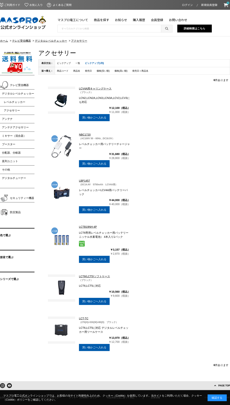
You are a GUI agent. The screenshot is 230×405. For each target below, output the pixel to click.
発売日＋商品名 (140, 71)
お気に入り (36, 5)
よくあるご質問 (62, 5)
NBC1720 (85, 134)
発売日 (88, 71)
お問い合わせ (178, 19)
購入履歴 (139, 19)
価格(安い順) (103, 71)
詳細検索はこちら (194, 28)
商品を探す (101, 19)
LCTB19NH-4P (88, 226)
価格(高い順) (120, 71)
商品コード (62, 71)
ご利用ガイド (12, 5)
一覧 (78, 63)
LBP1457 (84, 180)
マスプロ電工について (73, 19)
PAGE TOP (224, 385)
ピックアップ (64, 63)
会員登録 (157, 19)
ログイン (187, 5)
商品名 (76, 71)
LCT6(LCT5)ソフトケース (94, 276)
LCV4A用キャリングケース (95, 88)
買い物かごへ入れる (94, 117)
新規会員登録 (209, 5)
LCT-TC (83, 318)
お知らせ (121, 19)
